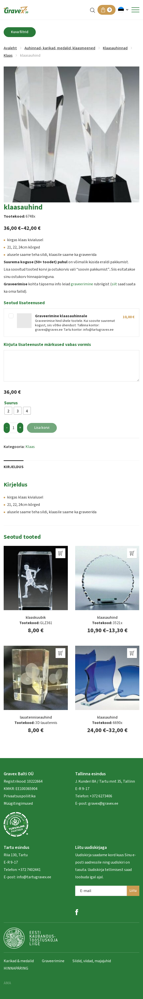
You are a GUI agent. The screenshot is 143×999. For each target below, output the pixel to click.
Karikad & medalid (19, 961)
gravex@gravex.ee (103, 803)
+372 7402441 (29, 869)
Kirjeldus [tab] (14, 467)
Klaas (8, 55)
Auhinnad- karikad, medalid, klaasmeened (59, 48)
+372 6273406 (100, 796)
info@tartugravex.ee (34, 877)
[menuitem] (123, 10)
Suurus (11, 403)
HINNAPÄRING (16, 968)
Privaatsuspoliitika (20, 796)
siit (114, 284)
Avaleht (10, 48)
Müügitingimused (18, 803)
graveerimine (82, 284)
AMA (7, 983)
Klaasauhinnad (115, 48)
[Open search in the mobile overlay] (92, 10)
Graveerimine (53, 961)
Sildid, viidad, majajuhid (91, 961)
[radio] (8, 410)
